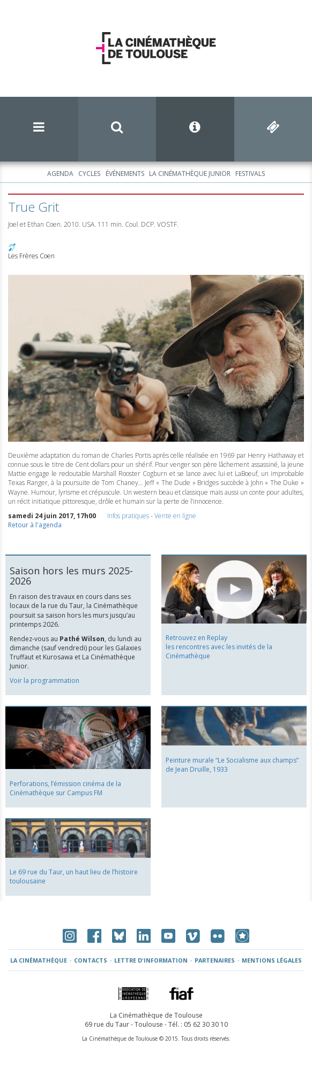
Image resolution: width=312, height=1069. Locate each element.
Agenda (60, 173)
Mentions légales (272, 960)
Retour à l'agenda (35, 524)
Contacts (90, 960)
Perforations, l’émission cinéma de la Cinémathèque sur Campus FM (65, 788)
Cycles (89, 173)
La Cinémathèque (38, 960)
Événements (125, 173)
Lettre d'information (151, 960)
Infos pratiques (128, 515)
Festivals (250, 173)
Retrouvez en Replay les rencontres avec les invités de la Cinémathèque (219, 646)
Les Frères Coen (31, 255)
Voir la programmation (44, 680)
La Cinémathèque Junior (190, 173)
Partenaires (215, 960)
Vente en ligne (175, 515)
